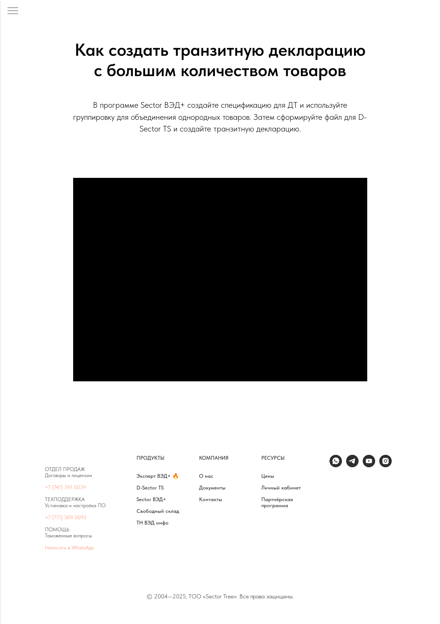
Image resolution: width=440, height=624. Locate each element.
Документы (212, 488)
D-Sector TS (150, 488)
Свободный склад (157, 511)
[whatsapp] (336, 465)
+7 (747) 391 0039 (65, 487)
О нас (206, 476)
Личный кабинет (281, 488)
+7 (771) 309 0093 (65, 517)
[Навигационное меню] (13, 11)
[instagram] (385, 465)
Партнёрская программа (277, 502)
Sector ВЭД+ (151, 499)
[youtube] (369, 465)
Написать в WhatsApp (69, 547)
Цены (267, 476)
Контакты (210, 499)
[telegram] (352, 465)
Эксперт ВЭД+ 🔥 (157, 476)
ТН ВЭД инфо (152, 523)
